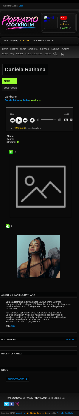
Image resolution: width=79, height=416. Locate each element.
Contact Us (58, 398)
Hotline (55, 49)
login (48, 54)
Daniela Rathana (13, 100)
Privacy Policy (33, 398)
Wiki (13, 326)
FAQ (12, 54)
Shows (19, 54)
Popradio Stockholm (65, 413)
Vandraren (28, 128)
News (5, 54)
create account (34, 54)
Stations (33, 49)
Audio (26, 100)
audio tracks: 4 (17, 379)
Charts (14, 49)
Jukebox (44, 49)
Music (23, 49)
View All (70, 339)
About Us (45, 398)
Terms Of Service (15, 398)
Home (5, 49)
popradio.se (20, 413)
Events (65, 49)
